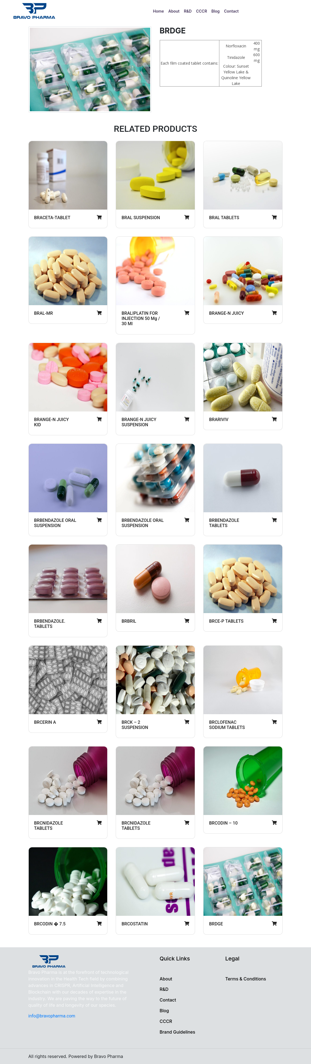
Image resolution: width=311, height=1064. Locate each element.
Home (159, 10)
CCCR (201, 11)
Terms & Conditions (245, 979)
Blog (215, 11)
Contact (231, 11)
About (173, 11)
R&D (188, 11)
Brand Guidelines (177, 1032)
